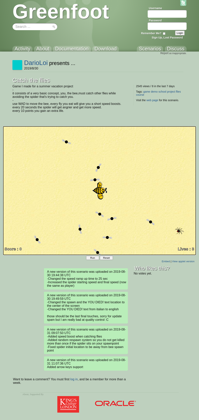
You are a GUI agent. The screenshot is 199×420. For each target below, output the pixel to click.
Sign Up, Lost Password (167, 37)
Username (155, 8)
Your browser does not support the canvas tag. (99, 190)
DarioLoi (36, 62)
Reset (106, 257)
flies (178, 91)
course (140, 94)
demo (154, 91)
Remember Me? (151, 33)
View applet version (183, 261)
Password (155, 20)
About (25, 394)
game (146, 91)
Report (164, 53)
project (171, 91)
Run (92, 257)
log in (74, 379)
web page (152, 100)
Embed (166, 261)
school (162, 91)
